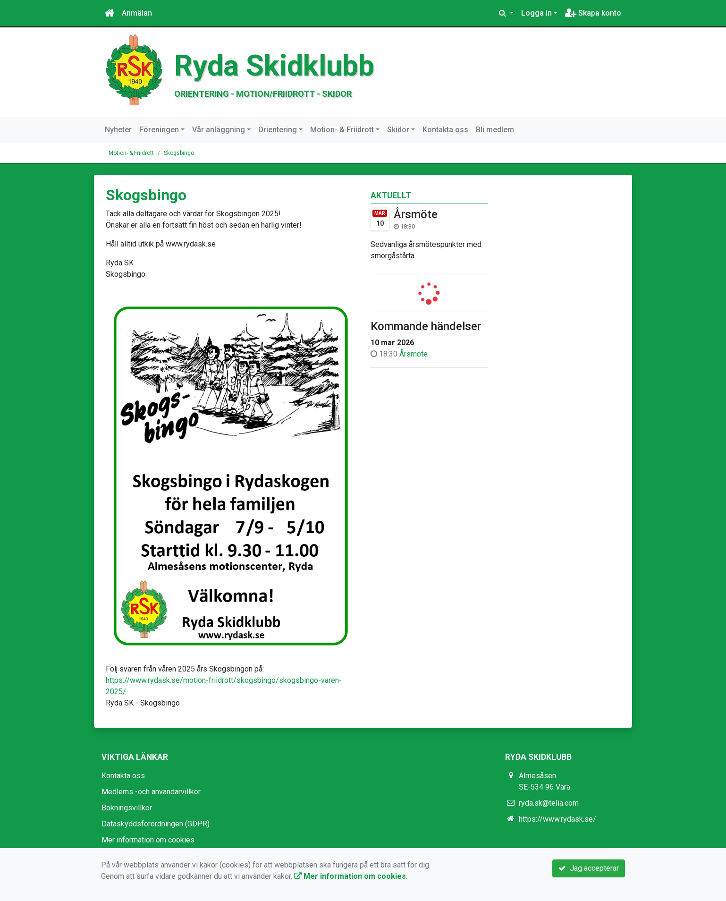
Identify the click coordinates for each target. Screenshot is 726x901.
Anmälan (137, 12)
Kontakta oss (445, 129)
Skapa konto (593, 12)
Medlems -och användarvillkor (151, 791)
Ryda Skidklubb (274, 66)
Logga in (536, 12)
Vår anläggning (218, 129)
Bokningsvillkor (126, 807)
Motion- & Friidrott (342, 129)
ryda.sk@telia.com (549, 803)
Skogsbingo (179, 153)
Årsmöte (416, 214)
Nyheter (118, 129)
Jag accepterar (588, 868)
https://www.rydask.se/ (557, 819)
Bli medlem (495, 129)
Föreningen (159, 129)
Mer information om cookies (147, 839)
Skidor (398, 129)
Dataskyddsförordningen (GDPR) (155, 823)
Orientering (277, 129)
